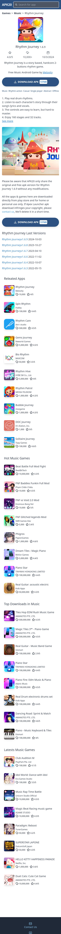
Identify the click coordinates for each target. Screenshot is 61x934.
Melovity (48, 72)
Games (6, 13)
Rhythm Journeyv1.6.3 (15, 268)
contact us (8, 211)
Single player (37, 91)
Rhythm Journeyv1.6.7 (15, 251)
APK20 (7, 4)
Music (17, 13)
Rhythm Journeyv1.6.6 (15, 256)
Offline (55, 91)
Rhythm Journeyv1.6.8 (15, 245)
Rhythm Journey (27, 46)
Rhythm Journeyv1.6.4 (15, 262)
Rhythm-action (15, 91)
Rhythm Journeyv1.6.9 (15, 239)
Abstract (47, 91)
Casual (26, 91)
